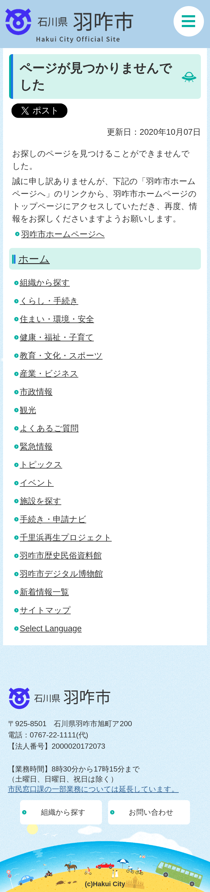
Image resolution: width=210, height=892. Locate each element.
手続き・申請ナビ (53, 519)
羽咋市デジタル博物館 (61, 573)
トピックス (41, 464)
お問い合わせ (151, 812)
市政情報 (36, 391)
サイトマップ (45, 610)
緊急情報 (36, 446)
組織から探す (45, 282)
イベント (37, 482)
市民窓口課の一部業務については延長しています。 (93, 789)
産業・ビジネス (49, 373)
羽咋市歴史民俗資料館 (61, 555)
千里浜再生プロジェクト (66, 537)
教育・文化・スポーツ (61, 355)
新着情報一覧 (44, 592)
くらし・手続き (49, 300)
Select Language (51, 628)
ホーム (34, 259)
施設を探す (40, 501)
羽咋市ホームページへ (63, 234)
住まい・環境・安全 (57, 319)
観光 (28, 410)
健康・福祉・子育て (57, 337)
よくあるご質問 (49, 428)
